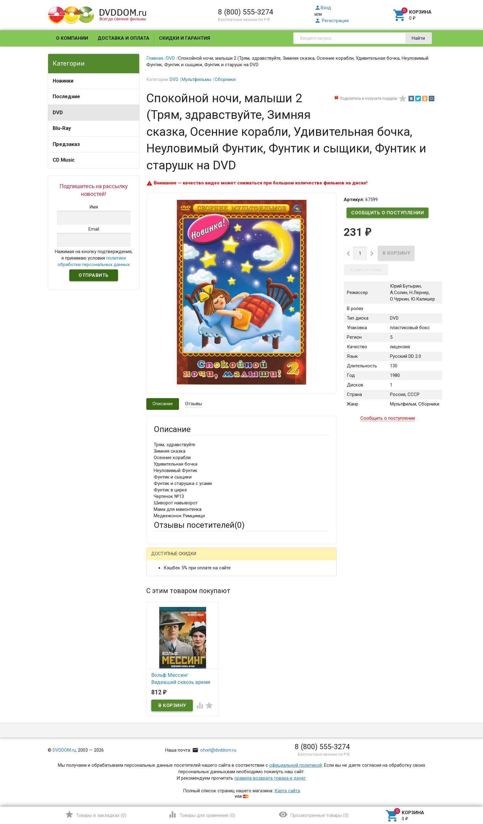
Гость (162, 558)
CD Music (64, 160)
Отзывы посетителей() (199, 525)
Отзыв (160, 648)
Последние (66, 96)
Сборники (225, 79)
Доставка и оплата (123, 38)
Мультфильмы (196, 79)
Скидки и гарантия (184, 38)
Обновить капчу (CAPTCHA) (232, 721)
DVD (58, 112)
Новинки (63, 81)
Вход (323, 7)
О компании (72, 38)
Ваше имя (164, 580)
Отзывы (193, 403)
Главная (154, 58)
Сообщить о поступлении (387, 213)
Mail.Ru (193, 558)
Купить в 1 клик (366, 269)
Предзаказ (66, 144)
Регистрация (332, 20)
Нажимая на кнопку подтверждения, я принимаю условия (93, 258)
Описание (162, 403)
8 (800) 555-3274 (245, 12)
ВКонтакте (230, 558)
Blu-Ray (62, 128)
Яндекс (269, 558)
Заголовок (165, 620)
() (96, 814)
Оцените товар (169, 637)
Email (159, 597)
